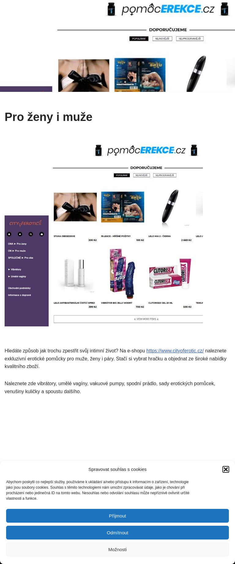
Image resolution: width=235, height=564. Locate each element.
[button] (226, 469)
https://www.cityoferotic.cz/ (175, 350)
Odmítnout (117, 532)
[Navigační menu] (223, 46)
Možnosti (117, 549)
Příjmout (117, 515)
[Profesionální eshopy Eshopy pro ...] (42, 46)
